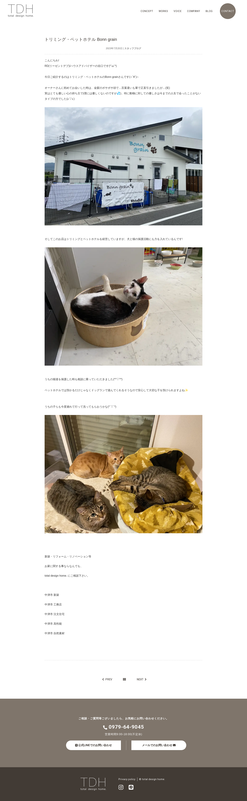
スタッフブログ (132, 48)
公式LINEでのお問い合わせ (93, 745)
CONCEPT (147, 11)
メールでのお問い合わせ (159, 745)
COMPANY (193, 11)
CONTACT (227, 11)
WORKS (163, 11)
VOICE (178, 11)
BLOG (209, 11)
